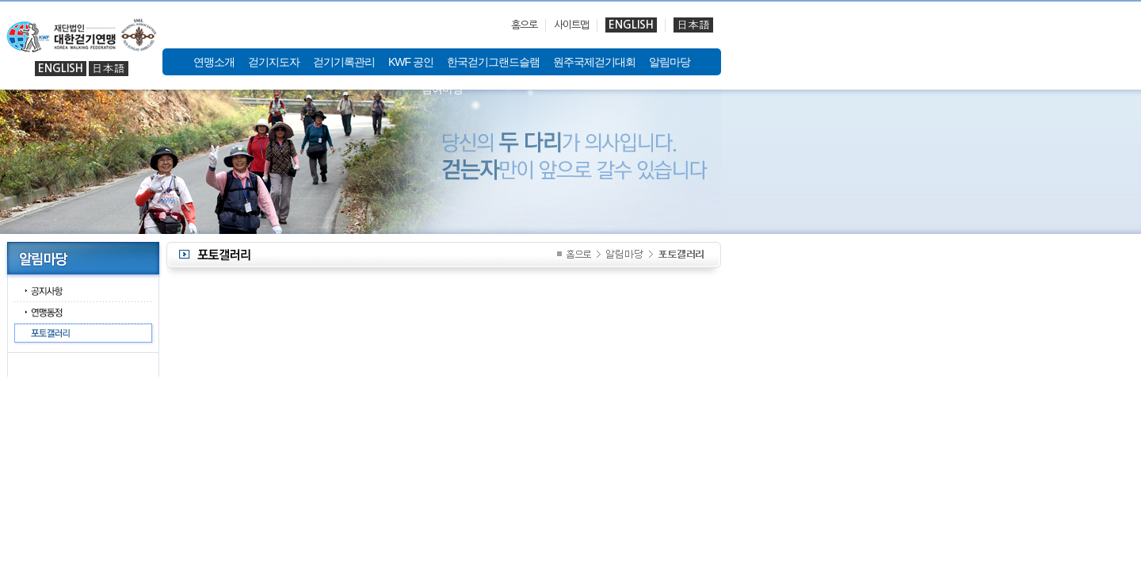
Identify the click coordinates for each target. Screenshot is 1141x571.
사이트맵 (571, 25)
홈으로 (524, 25)
